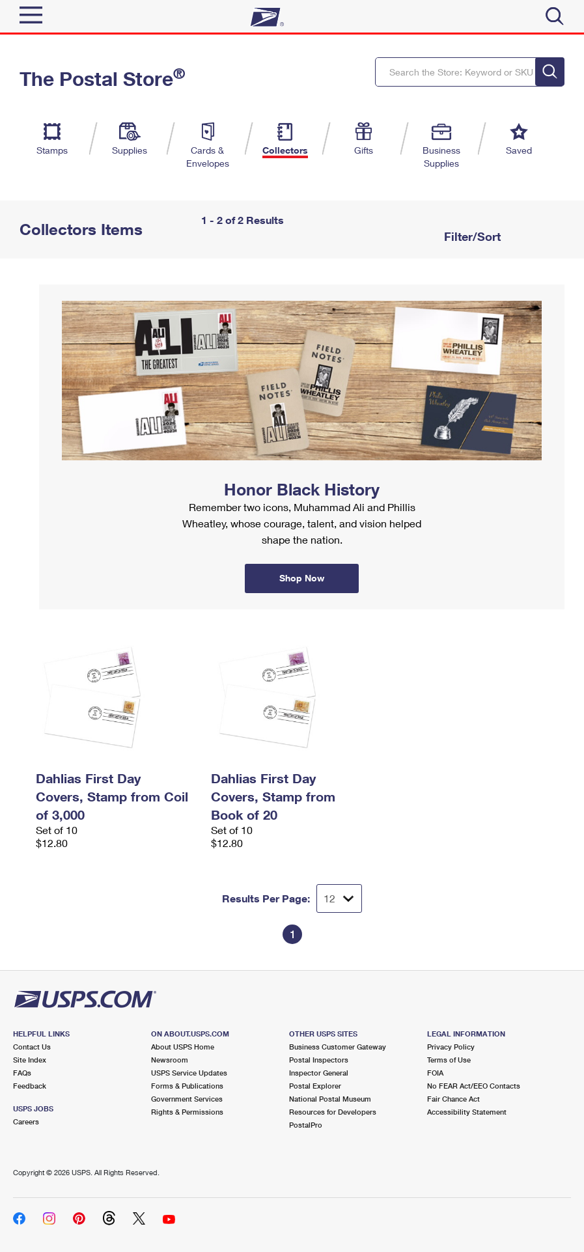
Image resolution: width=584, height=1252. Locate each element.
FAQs (22, 1072)
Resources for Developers (332, 1111)
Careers (26, 1121)
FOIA (435, 1072)
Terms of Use (449, 1059)
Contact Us (32, 1046)
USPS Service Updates (189, 1072)
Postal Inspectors (318, 1059)
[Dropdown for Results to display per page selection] (339, 898)
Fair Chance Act (453, 1098)
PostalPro (305, 1124)
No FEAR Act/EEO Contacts (473, 1085)
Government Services (187, 1098)
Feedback (29, 1085)
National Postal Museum (330, 1098)
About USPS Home (182, 1046)
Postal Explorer (315, 1085)
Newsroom (169, 1059)
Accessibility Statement (467, 1111)
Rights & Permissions (187, 1111)
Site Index (29, 1059)
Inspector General (318, 1072)
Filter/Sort (471, 236)
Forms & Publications (187, 1085)
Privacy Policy (451, 1046)
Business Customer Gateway (337, 1046)
